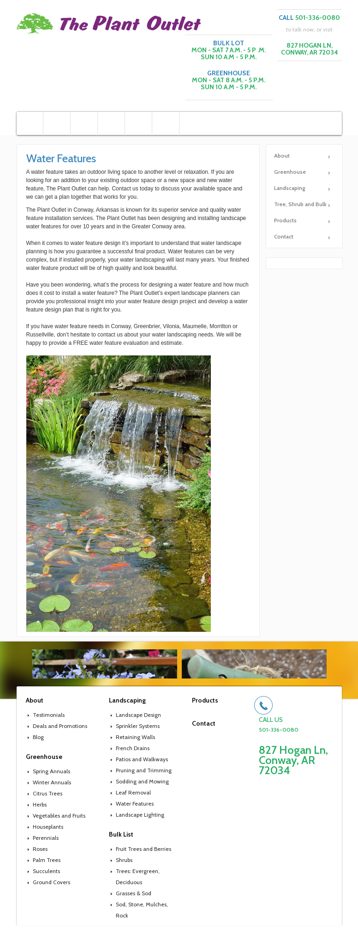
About (282, 155)
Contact (283, 236)
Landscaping (289, 187)
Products (285, 220)
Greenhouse (290, 171)
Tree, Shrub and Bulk (300, 204)
